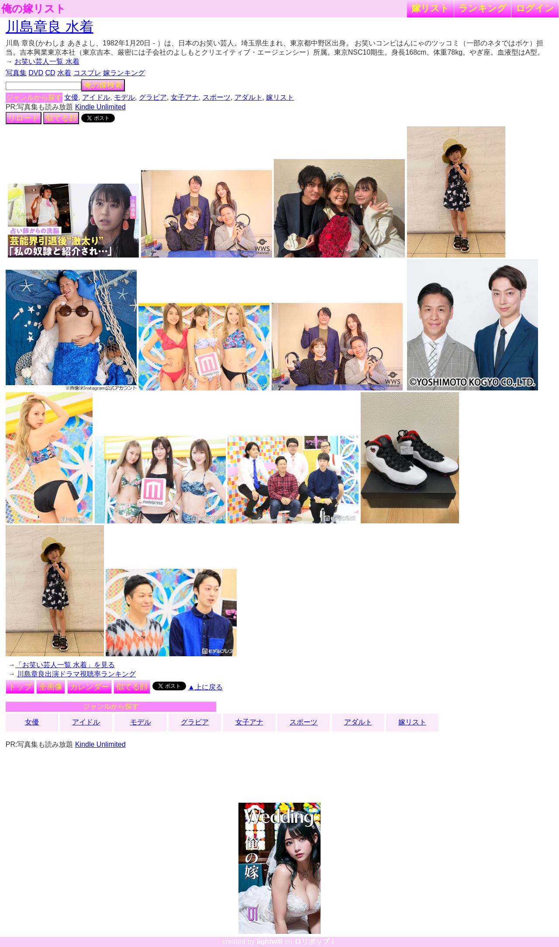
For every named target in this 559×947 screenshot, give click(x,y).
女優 (71, 97)
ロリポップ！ (315, 941)
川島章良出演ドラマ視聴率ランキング (76, 674)
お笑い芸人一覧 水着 (46, 61)
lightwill (270, 941)
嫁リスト (430, 8)
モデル (124, 97)
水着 (64, 73)
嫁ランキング (124, 73)
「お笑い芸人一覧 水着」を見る (65, 664)
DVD (35, 73)
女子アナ (185, 97)
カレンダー (89, 686)
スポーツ (217, 97)
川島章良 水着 (49, 27)
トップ (20, 686)
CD (50, 73)
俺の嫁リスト (33, 8)
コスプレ (87, 73)
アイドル (96, 97)
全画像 (50, 686)
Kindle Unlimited (100, 107)
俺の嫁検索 (103, 85)
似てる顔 (61, 118)
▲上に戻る (205, 687)
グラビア (153, 97)
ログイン (535, 8)
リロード (23, 118)
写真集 (16, 73)
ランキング (483, 8)
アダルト (248, 97)
